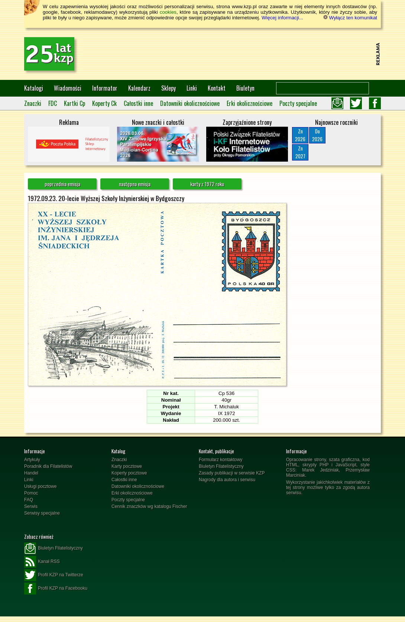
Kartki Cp (74, 103)
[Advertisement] (238, 54)
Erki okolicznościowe (249, 103)
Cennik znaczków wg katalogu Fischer (149, 506)
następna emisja (134, 184)
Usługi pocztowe (40, 486)
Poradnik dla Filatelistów (48, 466)
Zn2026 (300, 135)
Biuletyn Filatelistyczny (221, 466)
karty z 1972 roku (207, 184)
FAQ (28, 499)
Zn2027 (300, 152)
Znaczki (32, 103)
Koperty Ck (104, 103)
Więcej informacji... (282, 17)
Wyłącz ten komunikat (350, 17)
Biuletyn (245, 88)
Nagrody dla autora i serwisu (227, 479)
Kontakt (217, 88)
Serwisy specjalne (42, 513)
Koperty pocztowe (129, 473)
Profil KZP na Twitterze (53, 575)
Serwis (31, 506)
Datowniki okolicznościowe (190, 103)
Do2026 (317, 135)
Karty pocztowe (126, 466)
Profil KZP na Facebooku (55, 589)
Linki (192, 88)
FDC (52, 103)
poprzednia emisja (62, 184)
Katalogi (33, 88)
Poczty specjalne (298, 103)
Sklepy (168, 88)
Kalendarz (139, 88)
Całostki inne (138, 103)
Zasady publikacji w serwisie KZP (232, 473)
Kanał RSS (42, 562)
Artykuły (32, 459)
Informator (104, 88)
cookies (168, 12)
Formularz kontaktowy (220, 459)
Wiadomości (67, 88)
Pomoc (31, 493)
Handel (31, 473)
